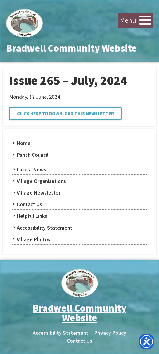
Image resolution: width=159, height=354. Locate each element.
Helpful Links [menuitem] (32, 216)
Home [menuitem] (24, 143)
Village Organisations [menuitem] (41, 181)
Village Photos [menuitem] (33, 239)
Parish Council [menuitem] (33, 154)
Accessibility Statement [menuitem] (44, 227)
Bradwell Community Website (71, 48)
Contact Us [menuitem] (29, 204)
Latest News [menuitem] (31, 169)
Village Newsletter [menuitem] (38, 192)
